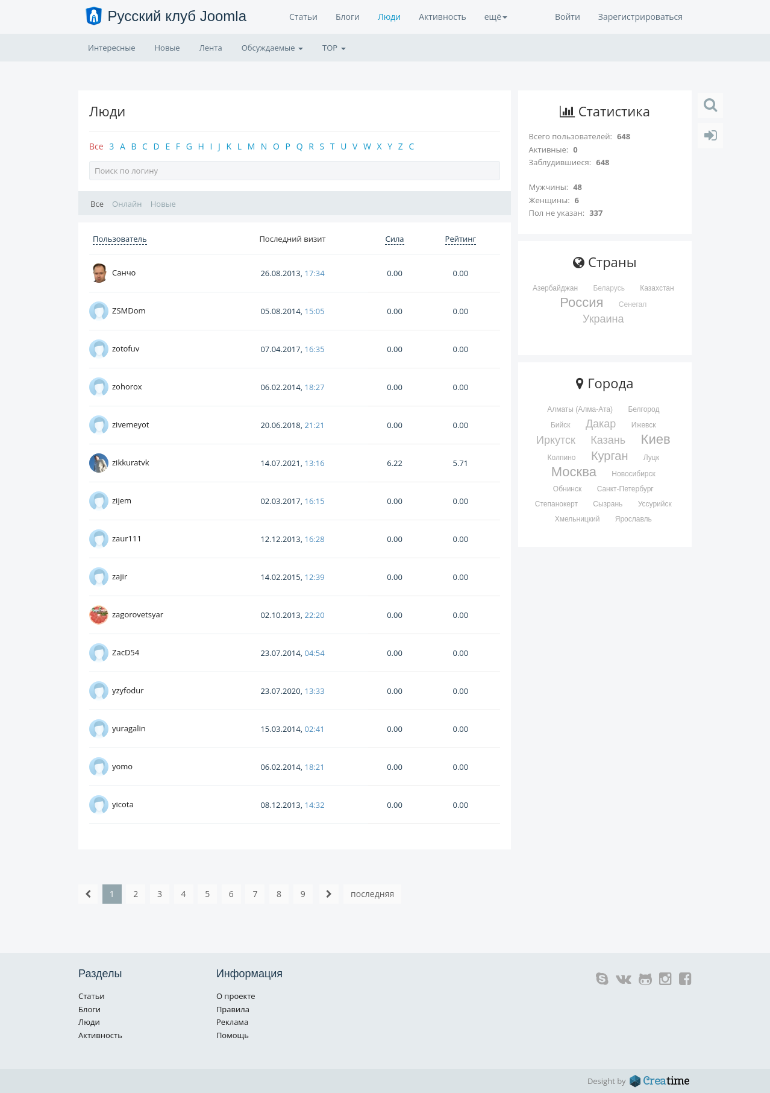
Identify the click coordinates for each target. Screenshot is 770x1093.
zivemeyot (130, 424)
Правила (232, 1009)
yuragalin (129, 728)
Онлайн (127, 203)
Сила (394, 238)
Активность (442, 16)
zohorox (127, 386)
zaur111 (127, 538)
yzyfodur (128, 690)
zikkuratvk (130, 462)
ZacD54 (125, 652)
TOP (333, 47)
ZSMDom (129, 310)
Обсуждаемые (272, 47)
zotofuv (125, 348)
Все (96, 146)
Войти (567, 16)
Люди (389, 16)
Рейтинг (461, 238)
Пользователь (120, 238)
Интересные (112, 47)
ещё (495, 16)
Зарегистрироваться (640, 16)
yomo (122, 766)
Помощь (232, 1035)
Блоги (348, 16)
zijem (121, 500)
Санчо (124, 272)
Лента (210, 47)
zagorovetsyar (137, 614)
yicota (123, 804)
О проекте (235, 996)
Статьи (303, 16)
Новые (167, 47)
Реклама (232, 1021)
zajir (119, 576)
